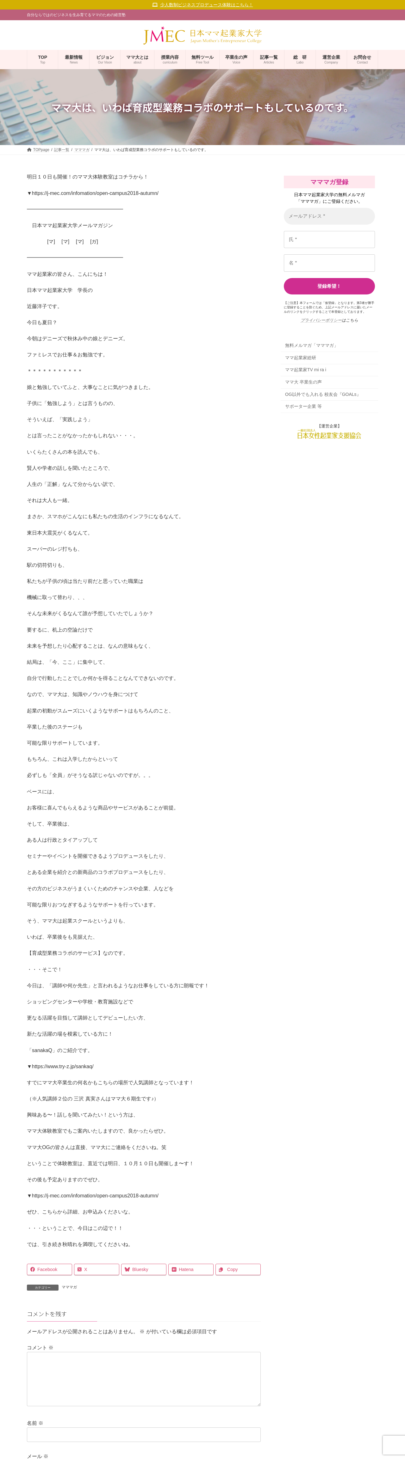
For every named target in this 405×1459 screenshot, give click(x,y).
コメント (40, 1347)
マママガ (69, 1287)
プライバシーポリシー (321, 320)
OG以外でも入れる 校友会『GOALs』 (323, 394)
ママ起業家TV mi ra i (305, 369)
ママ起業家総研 (300, 357)
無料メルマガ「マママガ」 (311, 345)
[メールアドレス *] (329, 216)
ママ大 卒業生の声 (303, 381)
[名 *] (329, 263)
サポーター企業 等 (303, 406)
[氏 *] (329, 239)
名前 (35, 1433)
